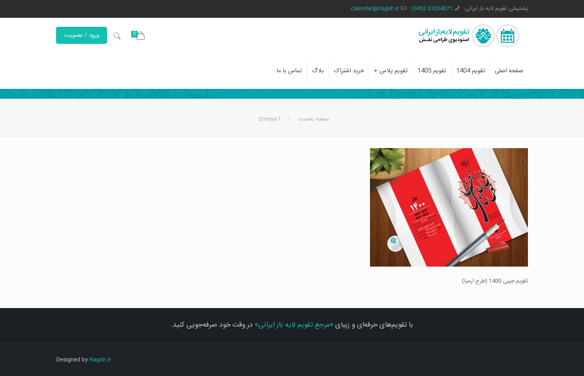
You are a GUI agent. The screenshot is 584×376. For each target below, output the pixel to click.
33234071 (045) (432, 8)
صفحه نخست (313, 119)
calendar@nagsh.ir (375, 8)
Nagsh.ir (100, 360)
